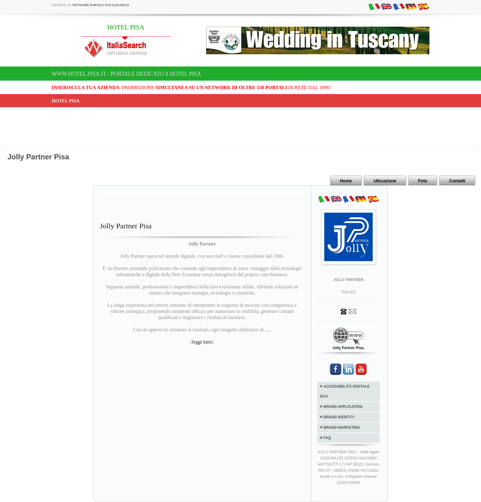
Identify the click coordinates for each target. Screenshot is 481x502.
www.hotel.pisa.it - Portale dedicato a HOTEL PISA (126, 74)
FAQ (327, 438)
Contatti (457, 180)
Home (346, 180)
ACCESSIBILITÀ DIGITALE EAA (345, 391)
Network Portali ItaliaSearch (100, 5)
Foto (422, 180)
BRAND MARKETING (342, 427)
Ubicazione (385, 180)
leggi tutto (202, 341)
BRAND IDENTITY (339, 417)
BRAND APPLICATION (343, 407)
